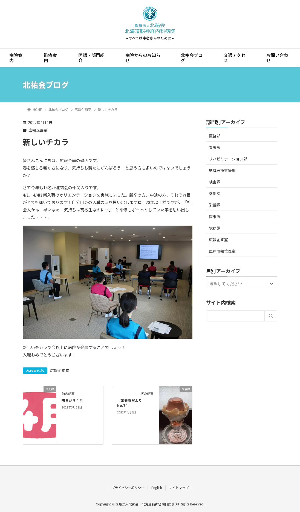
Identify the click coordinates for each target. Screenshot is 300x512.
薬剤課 (214, 193)
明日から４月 (72, 400)
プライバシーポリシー (127, 487)
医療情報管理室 (222, 251)
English (156, 487)
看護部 (214, 147)
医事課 (214, 216)
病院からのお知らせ (142, 58)
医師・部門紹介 (91, 58)
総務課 (214, 228)
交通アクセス (234, 58)
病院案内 (15, 58)
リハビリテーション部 (228, 159)
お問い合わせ (277, 58)
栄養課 (214, 205)
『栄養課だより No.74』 (131, 403)
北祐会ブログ (192, 58)
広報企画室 (38, 130)
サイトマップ (179, 487)
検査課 (214, 182)
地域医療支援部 (222, 170)
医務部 (214, 136)
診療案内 (50, 58)
